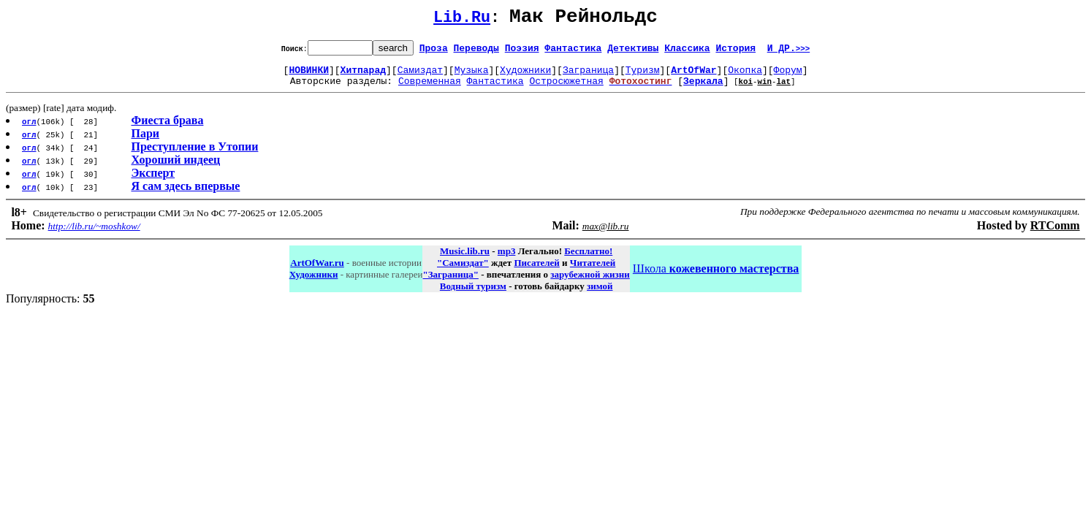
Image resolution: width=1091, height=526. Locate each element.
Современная (429, 89)
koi (745, 89)
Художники (525, 76)
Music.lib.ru (465, 259)
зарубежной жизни (590, 283)
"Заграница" (450, 283)
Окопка (745, 76)
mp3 (507, 259)
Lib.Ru (461, 20)
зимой (599, 294)
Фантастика (572, 51)
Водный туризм (473, 294)
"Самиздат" (463, 271)
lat (783, 89)
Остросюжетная (566, 89)
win (764, 89)
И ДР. (788, 51)
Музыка (472, 76)
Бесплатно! (588, 259)
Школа (716, 277)
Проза (433, 51)
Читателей (592, 271)
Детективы (632, 51)
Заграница (588, 76)
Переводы (476, 51)
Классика (687, 51)
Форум (788, 76)
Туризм (643, 76)
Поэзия (522, 51)
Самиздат (420, 76)
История (735, 51)
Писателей (536, 271)
